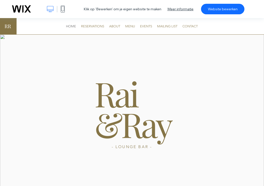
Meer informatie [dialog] (180, 9)
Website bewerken (223, 9)
